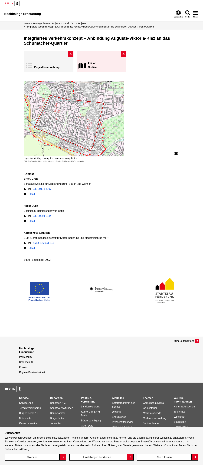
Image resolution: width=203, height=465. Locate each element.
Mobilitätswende (152, 413)
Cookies (23, 367)
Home (27, 23)
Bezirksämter (57, 413)
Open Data (87, 425)
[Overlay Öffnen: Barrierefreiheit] (178, 14)
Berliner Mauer (151, 423)
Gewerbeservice (28, 423)
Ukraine (116, 411)
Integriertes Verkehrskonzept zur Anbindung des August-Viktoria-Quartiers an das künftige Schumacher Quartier (81, 26)
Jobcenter (55, 423)
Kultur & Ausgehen (184, 406)
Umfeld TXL (69, 23)
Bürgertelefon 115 (29, 413)
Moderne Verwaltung (154, 418)
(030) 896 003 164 (43, 243)
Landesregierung (90, 406)
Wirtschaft (179, 416)
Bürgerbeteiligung (91, 420)
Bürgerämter (57, 418)
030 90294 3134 (42, 216)
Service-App (26, 403)
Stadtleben (180, 421)
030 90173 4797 (42, 189)
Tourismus (179, 411)
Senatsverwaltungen (61, 408)
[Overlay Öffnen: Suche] (188, 14)
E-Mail (31, 194)
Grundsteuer (150, 408)
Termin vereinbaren (30, 408)
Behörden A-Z (58, 403)
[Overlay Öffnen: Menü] (195, 14)
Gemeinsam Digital (153, 403)
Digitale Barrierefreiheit (32, 372)
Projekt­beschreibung (46, 67)
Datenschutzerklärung (17, 449)
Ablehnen (32, 457)
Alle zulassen (164, 457)
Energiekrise (119, 417)
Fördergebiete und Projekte (46, 23)
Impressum (25, 357)
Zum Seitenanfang (184, 341)
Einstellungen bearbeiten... (98, 457)
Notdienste (25, 418)
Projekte (82, 23)
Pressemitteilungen (123, 422)
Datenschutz (26, 362)
